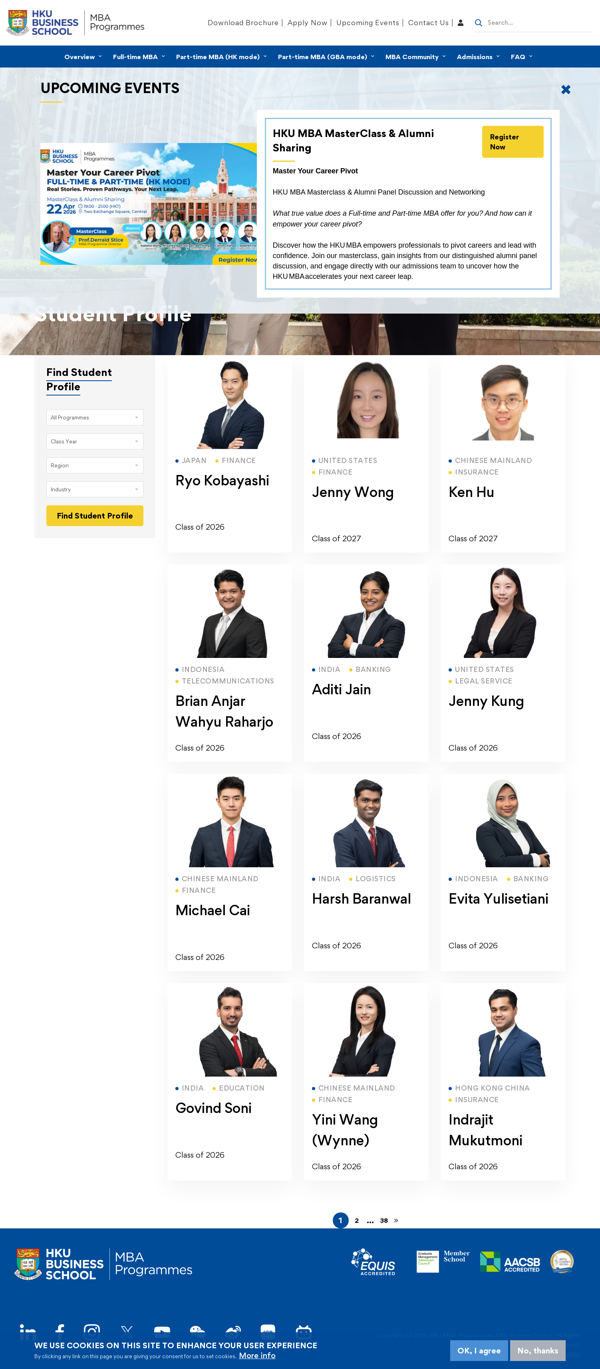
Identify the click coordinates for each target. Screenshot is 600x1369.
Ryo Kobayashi (222, 480)
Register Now (504, 142)
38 (384, 1220)
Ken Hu (472, 492)
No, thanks (537, 1350)
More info (257, 1355)
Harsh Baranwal (361, 898)
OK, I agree (479, 1350)
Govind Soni (213, 1108)
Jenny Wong (353, 492)
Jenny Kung (486, 700)
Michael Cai (212, 910)
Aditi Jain (341, 689)
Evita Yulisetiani (498, 898)
